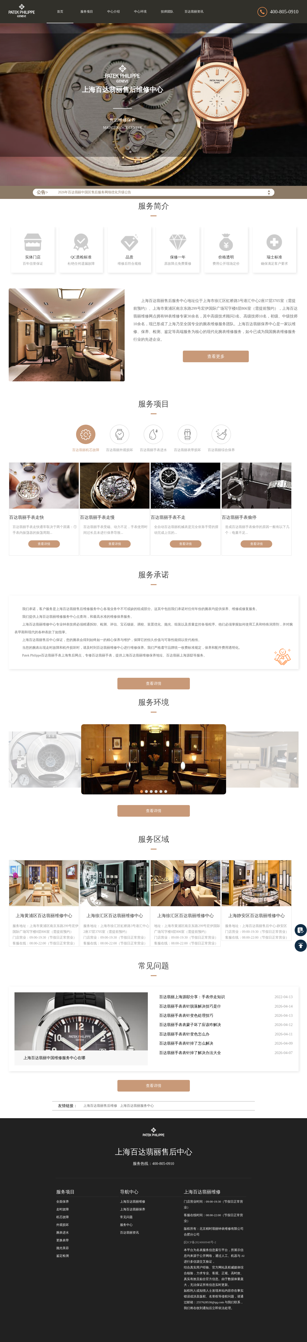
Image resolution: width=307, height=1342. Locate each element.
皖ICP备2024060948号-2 (200, 1242)
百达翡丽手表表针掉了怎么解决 (186, 1043)
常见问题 (126, 1217)
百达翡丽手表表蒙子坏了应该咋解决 (190, 1025)
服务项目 (86, 11)
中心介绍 (113, 11)
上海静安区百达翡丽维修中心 (256, 915)
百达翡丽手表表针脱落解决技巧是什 (190, 1006)
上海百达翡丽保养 (132, 1209)
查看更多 (216, 356)
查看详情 (44, 544)
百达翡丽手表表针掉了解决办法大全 (190, 1053)
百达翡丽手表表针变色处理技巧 (186, 1015)
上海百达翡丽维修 (132, 1201)
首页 (60, 11)
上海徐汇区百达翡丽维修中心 (114, 915)
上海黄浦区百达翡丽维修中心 (44, 915)
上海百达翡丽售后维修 (100, 1106)
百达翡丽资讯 (194, 11)
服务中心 (126, 1225)
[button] (141, 791)
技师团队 (167, 11)
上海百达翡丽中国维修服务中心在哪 (54, 1058)
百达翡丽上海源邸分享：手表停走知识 (192, 997)
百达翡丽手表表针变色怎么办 (184, 1034)
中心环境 (140, 11)
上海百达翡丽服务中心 (137, 1106)
